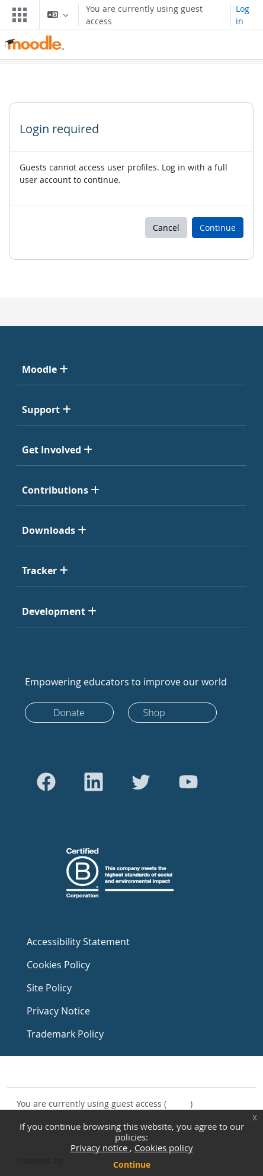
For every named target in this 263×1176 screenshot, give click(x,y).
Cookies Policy (58, 964)
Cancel (166, 227)
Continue (131, 1164)
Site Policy (49, 987)
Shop (154, 712)
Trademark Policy (65, 1033)
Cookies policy (163, 1148)
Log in (242, 15)
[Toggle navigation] (17, 15)
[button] (58, 15)
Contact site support (65, 1071)
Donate (69, 712)
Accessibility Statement (78, 941)
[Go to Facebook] (46, 782)
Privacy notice (100, 1148)
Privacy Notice (58, 1010)
